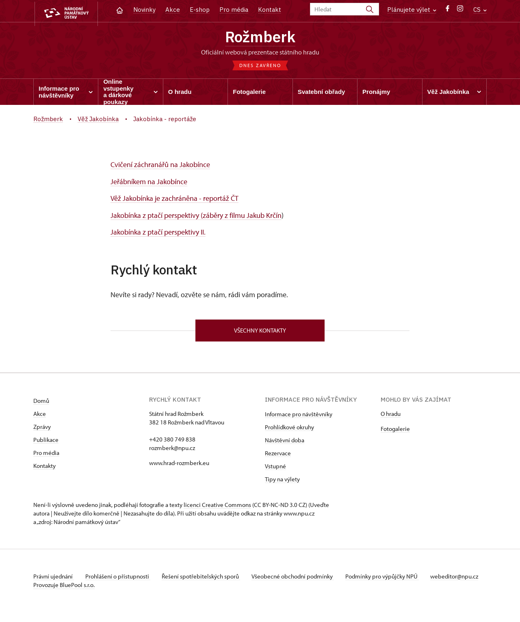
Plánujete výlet (411, 9)
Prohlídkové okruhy (289, 429)
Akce (172, 9)
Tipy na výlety (282, 481)
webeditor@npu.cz (57, 586)
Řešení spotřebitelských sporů (204, 578)
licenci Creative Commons (217, 506)
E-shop (200, 9)
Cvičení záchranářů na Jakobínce (160, 166)
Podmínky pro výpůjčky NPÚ (388, 578)
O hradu (391, 415)
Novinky (144, 9)
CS (480, 9)
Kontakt (269, 9)
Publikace (45, 441)
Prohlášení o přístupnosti (119, 578)
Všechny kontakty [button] (260, 331)
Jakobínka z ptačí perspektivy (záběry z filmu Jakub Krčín (196, 216)
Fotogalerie (395, 430)
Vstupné (275, 468)
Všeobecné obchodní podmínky (297, 578)
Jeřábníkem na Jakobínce (148, 183)
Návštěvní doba (284, 442)
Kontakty (44, 467)
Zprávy (42, 428)
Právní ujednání (53, 578)
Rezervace (278, 455)
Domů (41, 402)
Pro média (233, 9)
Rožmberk (260, 37)
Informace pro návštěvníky (298, 416)
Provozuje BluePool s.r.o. (64, 595)
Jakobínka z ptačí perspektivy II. (158, 233)
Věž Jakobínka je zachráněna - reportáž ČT (174, 199)
